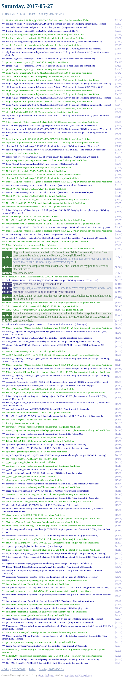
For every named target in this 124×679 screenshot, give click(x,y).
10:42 (118, 309)
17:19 (118, 530)
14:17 (118, 448)
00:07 (118, 23)
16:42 (118, 510)
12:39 (118, 392)
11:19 (118, 368)
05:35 (118, 101)
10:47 (118, 341)
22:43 (118, 604)
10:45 (118, 328)
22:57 (118, 637)
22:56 (118, 632)
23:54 (118, 663)
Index (32, 13)
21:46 (118, 572)
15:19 (118, 466)
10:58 (118, 355)
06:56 (118, 142)
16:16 (118, 490)
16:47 (118, 522)
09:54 (118, 267)
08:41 (118, 206)
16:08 (118, 487)
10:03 (118, 280)
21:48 (118, 580)
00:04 (118, 20)
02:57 (118, 38)
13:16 (118, 430)
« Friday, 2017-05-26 (13, 13)
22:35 (118, 591)
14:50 (118, 462)
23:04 (118, 645)
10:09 (118, 297)
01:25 (118, 27)
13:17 (118, 434)
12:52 (118, 404)
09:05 (118, 220)
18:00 (118, 546)
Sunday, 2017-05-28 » (51, 13)
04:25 (118, 58)
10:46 (118, 337)
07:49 (118, 164)
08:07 (118, 185)
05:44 (118, 105)
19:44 (118, 553)
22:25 (118, 584)
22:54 (118, 618)
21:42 (118, 567)
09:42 (118, 241)
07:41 (118, 156)
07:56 (118, 174)
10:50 (118, 346)
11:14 (118, 365)
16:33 (118, 505)
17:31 (118, 542)
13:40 (118, 437)
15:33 (118, 476)
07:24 (118, 149)
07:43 (118, 160)
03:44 (118, 53)
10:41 (118, 306)
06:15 (118, 117)
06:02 (118, 112)
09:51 (118, 248)
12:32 (118, 385)
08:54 (118, 216)
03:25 (118, 45)
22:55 (118, 622)
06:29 (118, 125)
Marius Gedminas (46, 675)
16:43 (118, 515)
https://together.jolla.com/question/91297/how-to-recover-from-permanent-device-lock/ (62, 287)
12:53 (118, 409)
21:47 (118, 576)
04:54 (118, 90)
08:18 (118, 192)
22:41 (118, 596)
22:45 (118, 615)
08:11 (118, 188)
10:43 (118, 315)
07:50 (118, 171)
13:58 (118, 441)
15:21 (118, 469)
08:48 (118, 211)
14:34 (118, 451)
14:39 (118, 455)
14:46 (118, 458)
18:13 (118, 549)
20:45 (118, 563)
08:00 (118, 178)
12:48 (118, 397)
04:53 (118, 83)
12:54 (118, 412)
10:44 (118, 320)
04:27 (118, 69)
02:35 (118, 34)
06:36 (118, 134)
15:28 (118, 473)
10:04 (118, 283)
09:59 (118, 276)
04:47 (118, 76)
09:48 (118, 245)
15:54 (118, 483)
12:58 (118, 419)
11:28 (118, 372)
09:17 (118, 223)
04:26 (118, 62)
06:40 (118, 139)
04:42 (118, 72)
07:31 (118, 153)
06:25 (118, 122)
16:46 (118, 518)
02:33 (118, 31)
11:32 (118, 377)
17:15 (118, 525)
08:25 (118, 203)
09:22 (118, 230)
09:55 (118, 272)
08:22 (118, 199)
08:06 (118, 181)
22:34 (118, 587)
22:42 (118, 601)
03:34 (118, 48)
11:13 (118, 360)
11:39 (118, 382)
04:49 (118, 80)
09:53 (118, 257)
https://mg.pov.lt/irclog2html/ (78, 675)
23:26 (118, 655)
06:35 (118, 129)
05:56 (118, 108)
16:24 (118, 498)
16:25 (118, 501)
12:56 (118, 416)
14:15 (118, 444)
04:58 (118, 94)
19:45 (118, 558)
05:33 (118, 97)
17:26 (118, 535)
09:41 (118, 238)
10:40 (118, 302)
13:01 (118, 423)
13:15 (118, 426)
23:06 (118, 650)
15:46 (118, 480)
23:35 (118, 659)
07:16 (118, 146)
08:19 (118, 196)
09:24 (118, 234)
